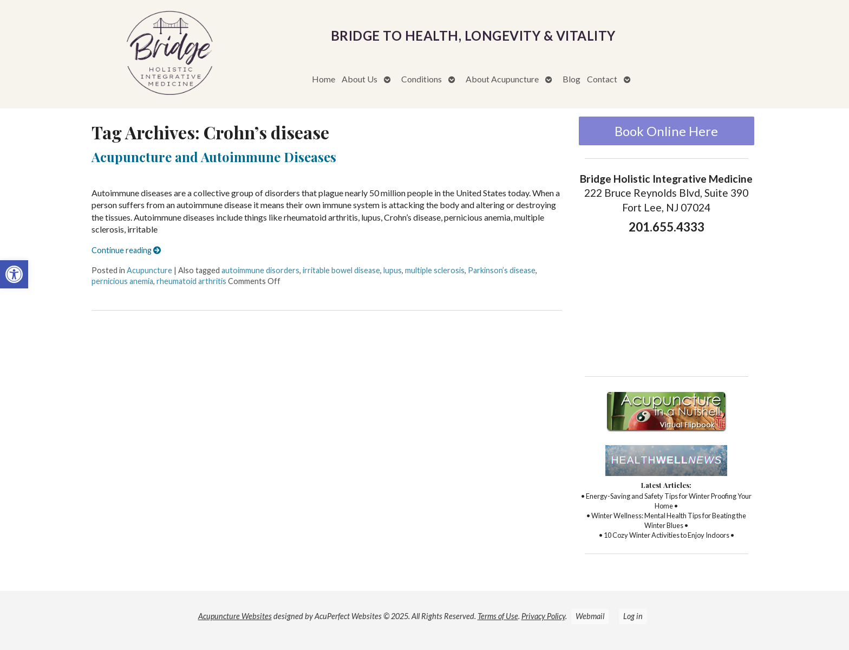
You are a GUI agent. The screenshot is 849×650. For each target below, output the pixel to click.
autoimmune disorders (260, 270)
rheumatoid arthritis (191, 281)
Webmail (590, 616)
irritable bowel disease (341, 270)
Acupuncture (149, 270)
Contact (602, 79)
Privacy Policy (543, 616)
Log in (633, 616)
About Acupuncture (502, 79)
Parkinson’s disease (501, 270)
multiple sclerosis (435, 270)
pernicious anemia (122, 281)
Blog (571, 79)
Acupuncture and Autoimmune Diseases (214, 156)
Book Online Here (666, 131)
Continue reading (126, 250)
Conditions (421, 79)
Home (323, 79)
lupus (392, 270)
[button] (14, 274)
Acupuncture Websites (235, 616)
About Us (359, 79)
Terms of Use (498, 616)
